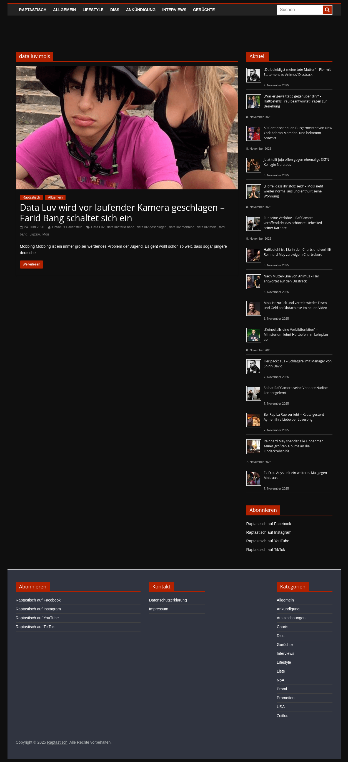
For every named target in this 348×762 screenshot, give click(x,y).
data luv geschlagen (152, 227)
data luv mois (207, 227)
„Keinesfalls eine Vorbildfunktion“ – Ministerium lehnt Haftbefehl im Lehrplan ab (296, 334)
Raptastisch (33, 9)
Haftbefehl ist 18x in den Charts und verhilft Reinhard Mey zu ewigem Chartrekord (298, 252)
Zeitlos (282, 715)
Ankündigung (141, 9)
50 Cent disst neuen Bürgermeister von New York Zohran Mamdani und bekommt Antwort (298, 133)
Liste (281, 671)
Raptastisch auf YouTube (267, 541)
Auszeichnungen (291, 618)
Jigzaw (35, 234)
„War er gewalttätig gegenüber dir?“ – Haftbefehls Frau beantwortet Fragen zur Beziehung (295, 101)
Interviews (174, 9)
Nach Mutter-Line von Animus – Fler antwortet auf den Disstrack (291, 279)
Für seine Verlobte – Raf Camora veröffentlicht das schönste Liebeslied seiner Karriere (293, 222)
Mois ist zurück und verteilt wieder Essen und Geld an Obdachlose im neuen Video (295, 305)
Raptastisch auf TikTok (265, 549)
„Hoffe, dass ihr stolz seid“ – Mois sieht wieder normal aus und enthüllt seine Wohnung (293, 191)
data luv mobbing (181, 227)
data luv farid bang (120, 227)
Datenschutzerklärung (168, 600)
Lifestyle (92, 9)
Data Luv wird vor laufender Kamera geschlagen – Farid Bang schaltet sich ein (122, 212)
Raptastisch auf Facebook (268, 524)
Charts (282, 627)
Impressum (158, 609)
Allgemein (64, 9)
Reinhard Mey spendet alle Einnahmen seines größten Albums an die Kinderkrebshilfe (294, 446)
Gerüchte (204, 9)
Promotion (286, 698)
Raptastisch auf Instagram (269, 532)
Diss (114, 9)
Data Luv (97, 227)
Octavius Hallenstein (67, 227)
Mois (45, 234)
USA (281, 707)
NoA (280, 680)
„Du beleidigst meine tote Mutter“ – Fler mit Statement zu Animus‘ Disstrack (297, 72)
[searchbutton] (327, 10)
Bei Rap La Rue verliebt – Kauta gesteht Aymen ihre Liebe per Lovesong (294, 417)
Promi (282, 689)
